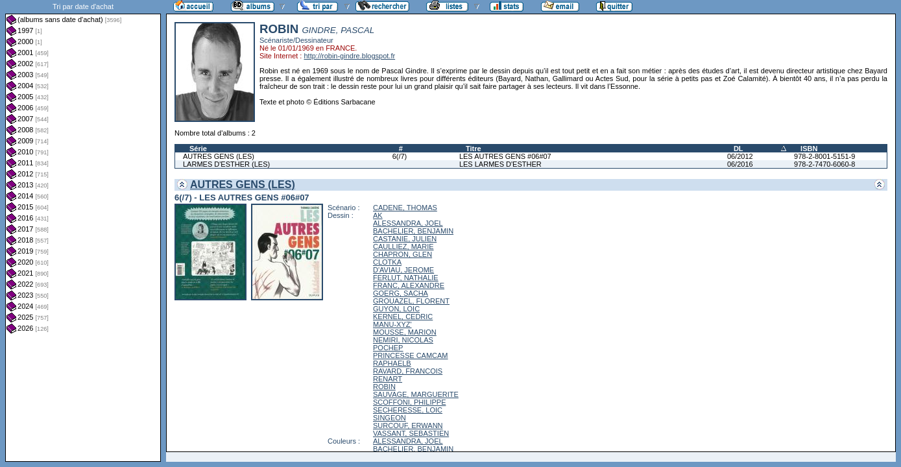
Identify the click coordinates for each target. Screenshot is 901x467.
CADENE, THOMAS (405, 207)
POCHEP (388, 348)
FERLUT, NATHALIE (405, 277)
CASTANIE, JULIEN (405, 239)
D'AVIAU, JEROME (403, 270)
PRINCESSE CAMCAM (410, 355)
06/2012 (740, 156)
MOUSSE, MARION (405, 332)
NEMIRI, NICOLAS (403, 340)
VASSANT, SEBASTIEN (411, 433)
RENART (387, 379)
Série (198, 148)
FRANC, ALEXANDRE (408, 285)
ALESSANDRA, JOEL (408, 223)
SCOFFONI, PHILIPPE (409, 402)
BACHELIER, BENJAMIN (413, 231)
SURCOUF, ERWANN (408, 425)
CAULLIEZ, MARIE (403, 246)
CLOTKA (387, 262)
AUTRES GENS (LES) (218, 156)
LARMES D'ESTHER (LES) (226, 164)
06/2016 (740, 164)
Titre (473, 148)
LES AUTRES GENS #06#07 (505, 156)
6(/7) (399, 156)
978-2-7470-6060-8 (824, 164)
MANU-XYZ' (392, 324)
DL (738, 148)
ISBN (808, 148)
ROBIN (384, 386)
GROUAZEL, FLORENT (411, 301)
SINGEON (389, 418)
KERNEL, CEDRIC (403, 316)
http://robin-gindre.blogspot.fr (349, 56)
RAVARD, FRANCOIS (407, 371)
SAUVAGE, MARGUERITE (416, 394)
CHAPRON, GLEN (402, 254)
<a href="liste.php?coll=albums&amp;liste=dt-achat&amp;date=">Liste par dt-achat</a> (83, 231)
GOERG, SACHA (400, 293)
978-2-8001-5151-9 (824, 156)
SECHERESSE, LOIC (407, 410)
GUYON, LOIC (396, 309)
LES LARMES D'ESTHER (500, 164)
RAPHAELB (392, 363)
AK (378, 215)
